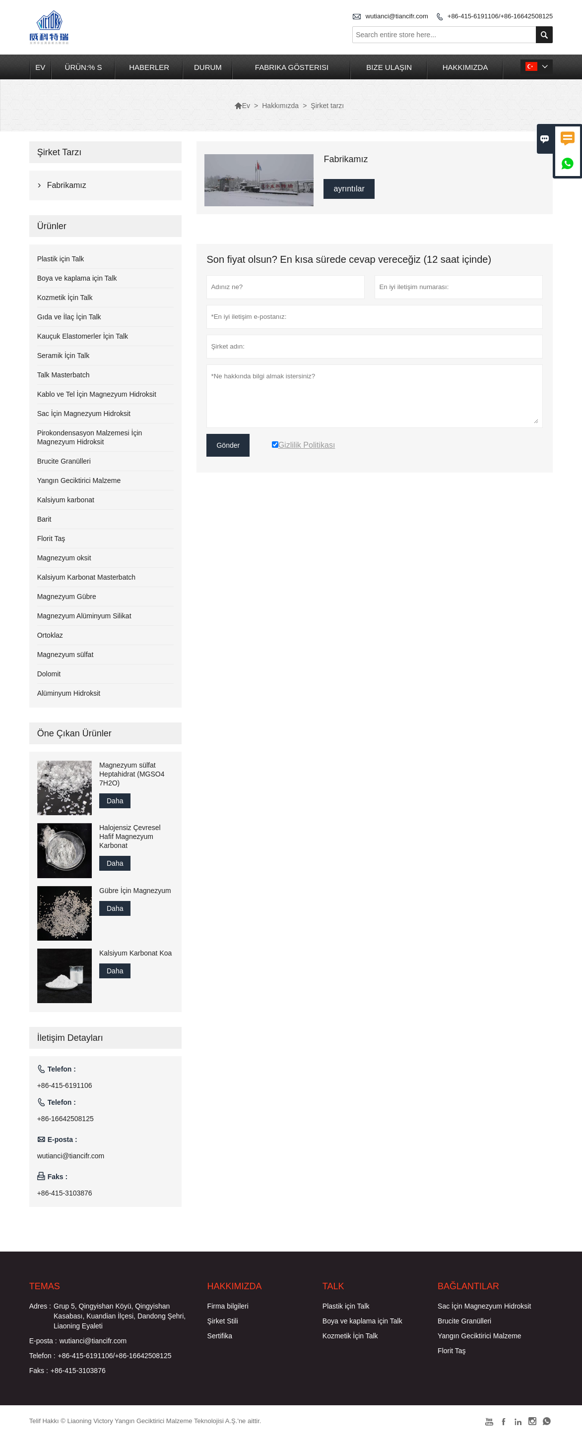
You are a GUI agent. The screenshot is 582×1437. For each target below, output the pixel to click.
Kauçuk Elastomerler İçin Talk (82, 336)
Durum (208, 67)
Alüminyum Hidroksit (69, 693)
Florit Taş (51, 538)
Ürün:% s (83, 67)
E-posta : (43, 1341)
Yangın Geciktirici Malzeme (79, 480)
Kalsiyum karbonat (65, 500)
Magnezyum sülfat (65, 655)
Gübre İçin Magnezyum (135, 891)
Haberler (149, 67)
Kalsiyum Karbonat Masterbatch (86, 577)
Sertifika (220, 1336)
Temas (44, 1286)
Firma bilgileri (228, 1306)
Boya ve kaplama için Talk (77, 278)
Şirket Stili (222, 1321)
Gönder (228, 445)
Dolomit (49, 674)
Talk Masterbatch (63, 375)
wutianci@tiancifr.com (397, 16)
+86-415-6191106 (64, 1085)
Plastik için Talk (60, 259)
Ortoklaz (50, 635)
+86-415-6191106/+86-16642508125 (500, 16)
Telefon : (42, 1356)
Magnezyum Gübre (66, 596)
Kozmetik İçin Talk (65, 297)
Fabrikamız (66, 185)
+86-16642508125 (65, 1119)
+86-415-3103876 (64, 1193)
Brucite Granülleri (64, 461)
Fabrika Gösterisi (291, 67)
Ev (40, 67)
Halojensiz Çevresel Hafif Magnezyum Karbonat (130, 836)
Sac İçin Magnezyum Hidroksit (83, 414)
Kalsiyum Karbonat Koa (135, 953)
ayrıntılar (348, 188)
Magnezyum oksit (64, 558)
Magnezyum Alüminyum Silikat (84, 616)
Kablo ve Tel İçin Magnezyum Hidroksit (96, 394)
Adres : (40, 1306)
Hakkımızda (465, 67)
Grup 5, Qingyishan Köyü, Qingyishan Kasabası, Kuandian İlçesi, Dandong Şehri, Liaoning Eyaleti (120, 1316)
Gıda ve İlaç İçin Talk (69, 317)
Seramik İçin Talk (63, 355)
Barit (44, 519)
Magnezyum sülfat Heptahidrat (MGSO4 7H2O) (132, 774)
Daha (115, 801)
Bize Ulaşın (389, 67)
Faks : (38, 1371)
